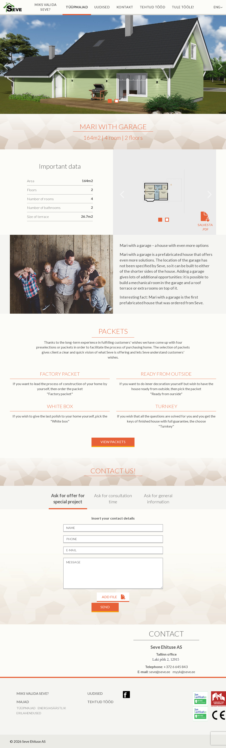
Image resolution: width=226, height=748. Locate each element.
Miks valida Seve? (45, 7)
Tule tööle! (183, 7)
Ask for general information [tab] (158, 498)
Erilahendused (28, 713)
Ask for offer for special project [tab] (68, 498)
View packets (113, 442)
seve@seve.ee (159, 672)
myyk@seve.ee (184, 672)
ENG (218, 7)
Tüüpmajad (77, 7)
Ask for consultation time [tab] (113, 498)
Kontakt (125, 7)
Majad (22, 702)
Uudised (102, 7)
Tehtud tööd (152, 7)
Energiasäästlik (52, 708)
